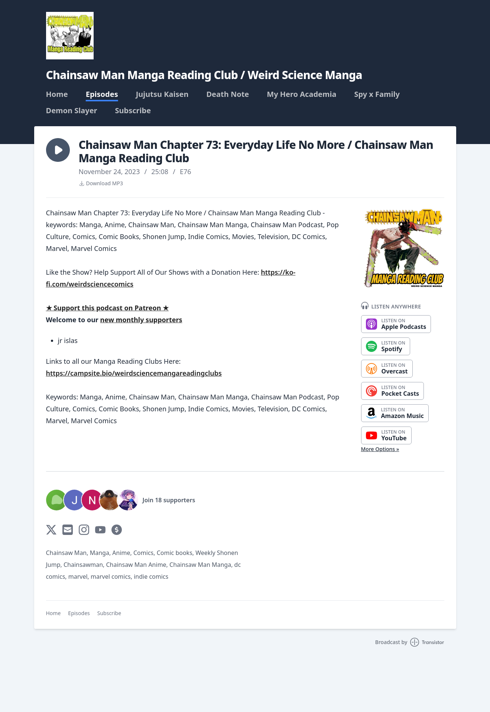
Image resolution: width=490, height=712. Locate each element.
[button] (58, 150)
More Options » (380, 449)
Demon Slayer (71, 110)
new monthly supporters (141, 319)
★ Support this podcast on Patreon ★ (107, 307)
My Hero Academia (301, 94)
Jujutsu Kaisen (162, 94)
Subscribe (133, 110)
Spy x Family (376, 94)
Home (57, 94)
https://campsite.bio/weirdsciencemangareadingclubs (134, 373)
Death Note (227, 94)
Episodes (102, 94)
